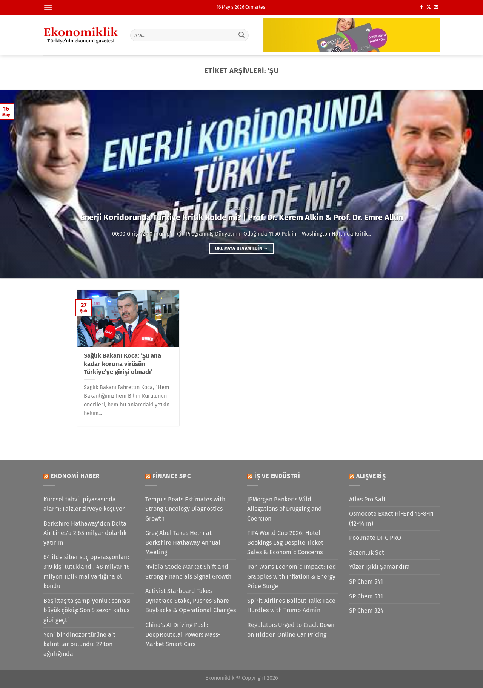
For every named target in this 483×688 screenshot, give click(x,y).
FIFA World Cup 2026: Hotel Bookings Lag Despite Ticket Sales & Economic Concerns (285, 542)
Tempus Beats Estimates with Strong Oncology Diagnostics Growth (185, 509)
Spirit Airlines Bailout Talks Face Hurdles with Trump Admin (291, 605)
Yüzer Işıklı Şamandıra (379, 566)
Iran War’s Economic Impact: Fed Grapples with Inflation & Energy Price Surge (291, 576)
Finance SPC (171, 476)
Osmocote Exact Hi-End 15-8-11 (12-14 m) (391, 518)
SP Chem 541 (366, 581)
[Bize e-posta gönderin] (436, 7)
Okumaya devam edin (241, 248)
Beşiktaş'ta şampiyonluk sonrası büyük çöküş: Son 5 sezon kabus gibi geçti (87, 610)
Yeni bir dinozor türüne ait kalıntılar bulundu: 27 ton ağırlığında (79, 644)
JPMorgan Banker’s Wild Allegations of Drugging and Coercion (284, 509)
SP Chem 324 (366, 610)
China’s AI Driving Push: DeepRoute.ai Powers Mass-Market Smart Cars (182, 634)
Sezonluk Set (366, 552)
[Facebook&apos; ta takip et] (421, 7)
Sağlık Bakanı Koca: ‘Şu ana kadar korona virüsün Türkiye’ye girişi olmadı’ (122, 363)
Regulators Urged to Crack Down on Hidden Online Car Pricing (290, 629)
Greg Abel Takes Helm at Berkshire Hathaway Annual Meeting (182, 542)
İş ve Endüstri (277, 476)
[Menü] (47, 7)
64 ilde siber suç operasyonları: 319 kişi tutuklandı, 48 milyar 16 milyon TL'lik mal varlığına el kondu (86, 571)
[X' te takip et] (428, 7)
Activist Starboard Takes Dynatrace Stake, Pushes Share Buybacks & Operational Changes (190, 600)
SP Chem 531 (366, 596)
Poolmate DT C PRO (375, 537)
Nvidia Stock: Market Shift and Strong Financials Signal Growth (188, 571)
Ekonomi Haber (75, 476)
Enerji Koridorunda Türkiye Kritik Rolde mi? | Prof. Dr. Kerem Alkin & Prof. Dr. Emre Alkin (241, 217)
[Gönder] (241, 35)
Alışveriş (371, 476)
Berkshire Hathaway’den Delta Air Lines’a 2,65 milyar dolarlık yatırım (84, 533)
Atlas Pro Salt (367, 499)
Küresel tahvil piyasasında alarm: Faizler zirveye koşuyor (84, 504)
